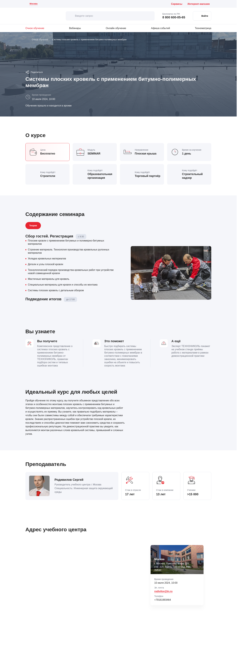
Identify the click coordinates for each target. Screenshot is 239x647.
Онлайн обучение (116, 28)
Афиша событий (160, 28)
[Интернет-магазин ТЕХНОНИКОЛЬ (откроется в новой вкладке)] (199, 4)
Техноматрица (203, 28)
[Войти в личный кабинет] (202, 16)
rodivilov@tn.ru (163, 591)
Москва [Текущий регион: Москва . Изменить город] (33, 3)
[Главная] (26, 39)
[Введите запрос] (110, 16)
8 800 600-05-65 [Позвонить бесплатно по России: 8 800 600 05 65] (173, 17)
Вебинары (75, 28)
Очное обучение (34, 28)
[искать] (70, 16)
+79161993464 (162, 599)
